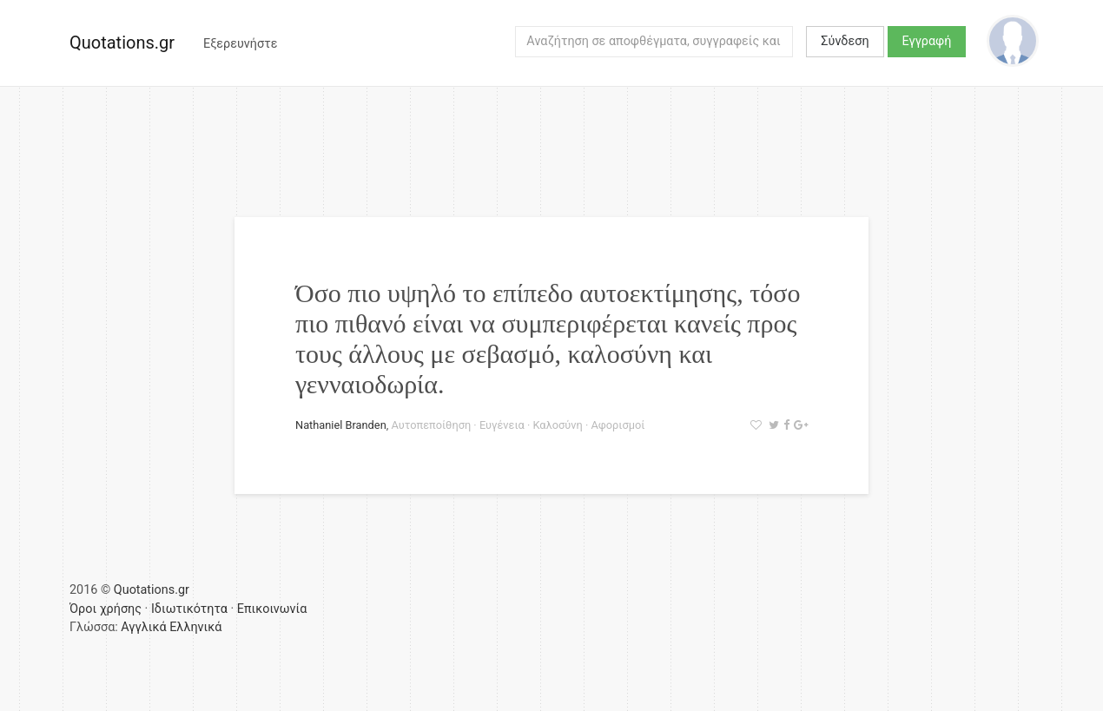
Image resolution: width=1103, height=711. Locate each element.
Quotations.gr (122, 42)
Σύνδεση (845, 41)
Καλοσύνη (557, 424)
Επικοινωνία (272, 609)
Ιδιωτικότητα (189, 609)
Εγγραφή (927, 41)
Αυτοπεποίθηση (431, 424)
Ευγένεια (502, 424)
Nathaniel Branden (340, 424)
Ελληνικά (195, 627)
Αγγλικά (143, 627)
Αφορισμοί (617, 424)
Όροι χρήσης (105, 609)
